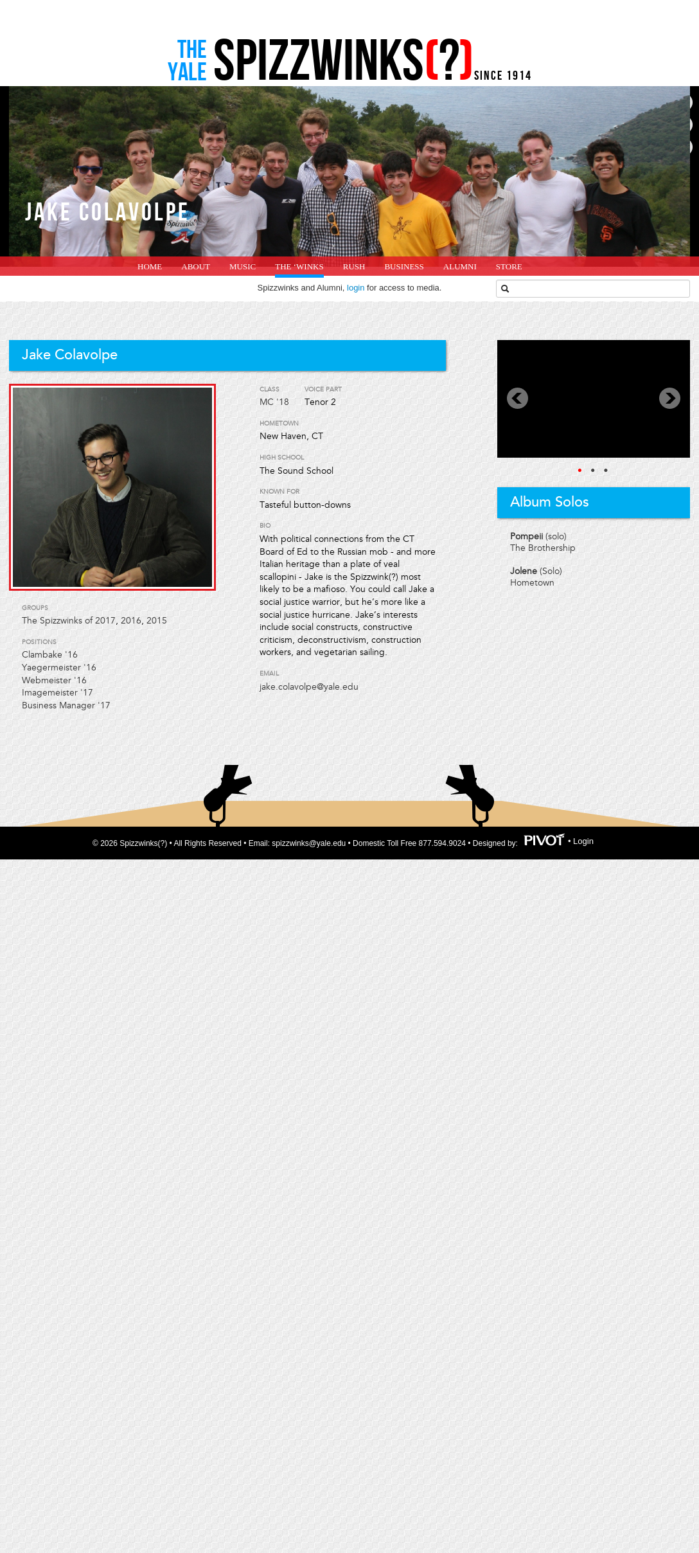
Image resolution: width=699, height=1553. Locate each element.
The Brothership (543, 548)
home (149, 266)
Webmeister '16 (54, 680)
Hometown (532, 582)
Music (242, 266)
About (195, 266)
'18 (282, 402)
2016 (131, 620)
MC (267, 402)
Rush (354, 266)
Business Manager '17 (66, 705)
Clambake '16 (50, 654)
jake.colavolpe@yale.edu (309, 686)
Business (403, 266)
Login (583, 842)
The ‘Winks (299, 266)
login (355, 287)
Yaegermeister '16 (59, 667)
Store (509, 266)
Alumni (460, 266)
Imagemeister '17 (57, 692)
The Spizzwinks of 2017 (69, 620)
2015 (156, 620)
